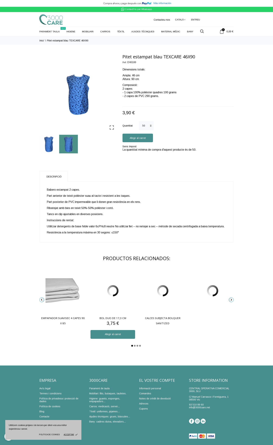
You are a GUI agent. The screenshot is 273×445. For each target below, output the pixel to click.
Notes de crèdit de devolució (155, 398)
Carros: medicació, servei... (104, 406)
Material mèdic (170, 31)
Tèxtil (121, 31)
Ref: (124, 62)
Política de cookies (49, 434)
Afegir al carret (138, 138)
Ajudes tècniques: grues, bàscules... (109, 416)
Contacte (44, 416)
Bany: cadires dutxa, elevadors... (107, 421)
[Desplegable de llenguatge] (180, 19)
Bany (190, 31)
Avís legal (44, 388)
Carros (105, 31)
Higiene (70, 31)
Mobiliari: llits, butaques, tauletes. (107, 393)
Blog (41, 411)
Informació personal (150, 388)
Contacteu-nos (162, 19)
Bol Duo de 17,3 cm (112, 318)
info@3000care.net (199, 407)
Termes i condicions (50, 393)
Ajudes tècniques (142, 31)
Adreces (143, 403)
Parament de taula (99, 388)
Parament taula (52, 30)
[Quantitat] (146, 125)
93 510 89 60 (196, 404)
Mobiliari (87, 31)
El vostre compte (157, 380)
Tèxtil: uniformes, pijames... (104, 411)
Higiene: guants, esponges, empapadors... (104, 400)
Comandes (145, 393)
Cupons (143, 408)
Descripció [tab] (54, 176)
